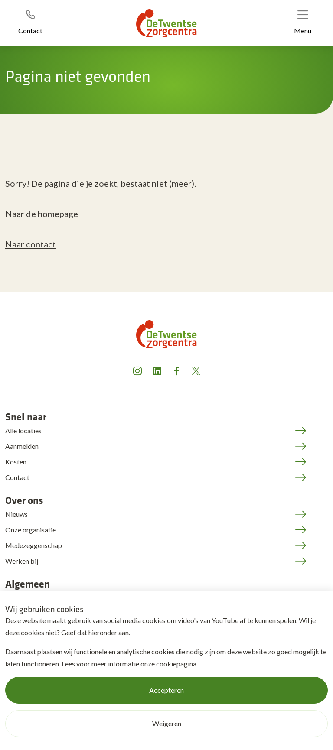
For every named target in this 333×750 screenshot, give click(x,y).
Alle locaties (23, 430)
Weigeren (166, 723)
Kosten (15, 462)
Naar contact (30, 244)
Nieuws (16, 514)
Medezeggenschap (33, 545)
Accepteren (166, 690)
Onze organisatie (30, 530)
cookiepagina (176, 663)
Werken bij (21, 561)
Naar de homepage (41, 213)
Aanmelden (22, 446)
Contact (17, 477)
